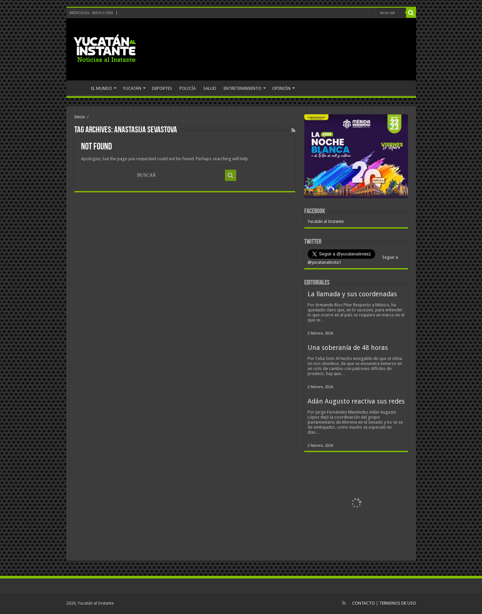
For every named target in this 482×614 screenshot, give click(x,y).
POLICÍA (187, 88)
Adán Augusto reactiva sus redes (356, 401)
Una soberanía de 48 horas (348, 348)
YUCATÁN (132, 88)
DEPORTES (162, 88)
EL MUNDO (101, 88)
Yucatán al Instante (326, 221)
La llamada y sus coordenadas (352, 294)
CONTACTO (363, 603)
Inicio (79, 116)
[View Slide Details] (356, 157)
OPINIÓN (281, 88)
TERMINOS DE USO (397, 603)
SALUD (209, 88)
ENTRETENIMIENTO (242, 88)
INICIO (78, 87)
